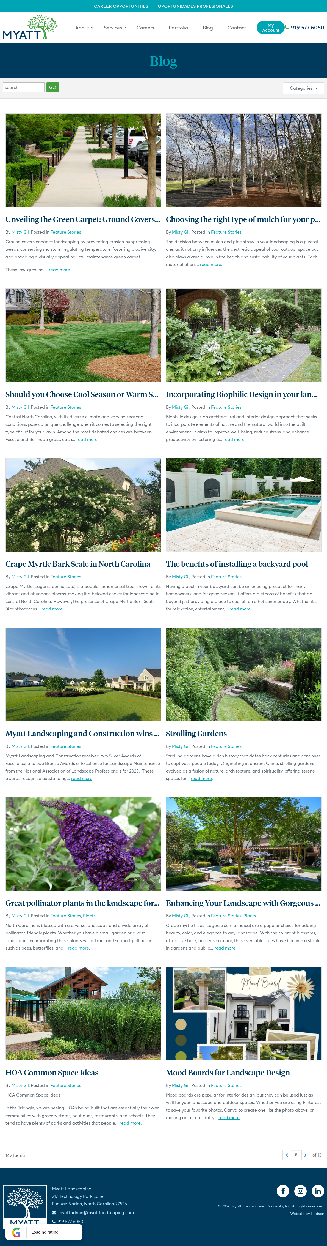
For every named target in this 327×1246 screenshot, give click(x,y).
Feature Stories (66, 232)
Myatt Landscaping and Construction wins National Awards (108, 733)
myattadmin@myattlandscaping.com (96, 1212)
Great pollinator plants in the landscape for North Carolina (106, 903)
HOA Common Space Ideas (52, 1072)
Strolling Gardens (196, 733)
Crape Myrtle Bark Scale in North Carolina (78, 563)
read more (59, 269)
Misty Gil (20, 232)
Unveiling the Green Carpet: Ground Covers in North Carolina (111, 219)
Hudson (317, 1213)
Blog (163, 60)
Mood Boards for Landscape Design (228, 1072)
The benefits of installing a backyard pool (237, 563)
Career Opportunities (121, 6)
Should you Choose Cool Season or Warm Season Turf (98, 394)
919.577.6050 (304, 27)
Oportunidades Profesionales (195, 6)
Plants (89, 915)
